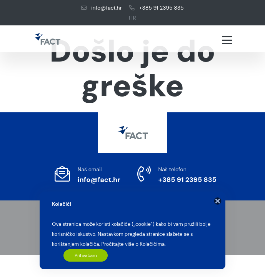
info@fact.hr (101, 7)
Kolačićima (152, 244)
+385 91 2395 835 (156, 7)
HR (132, 17)
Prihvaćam (86, 255)
